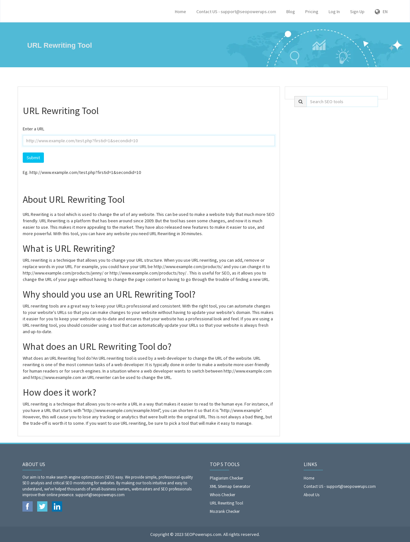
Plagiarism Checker (226, 478)
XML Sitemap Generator (230, 486)
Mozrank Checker (225, 511)
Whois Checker (222, 494)
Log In (334, 11)
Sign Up (357, 11)
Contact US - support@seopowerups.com (236, 11)
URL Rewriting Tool (226, 503)
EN (381, 11)
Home (180, 11)
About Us (311, 494)
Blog (290, 11)
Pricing (311, 11)
